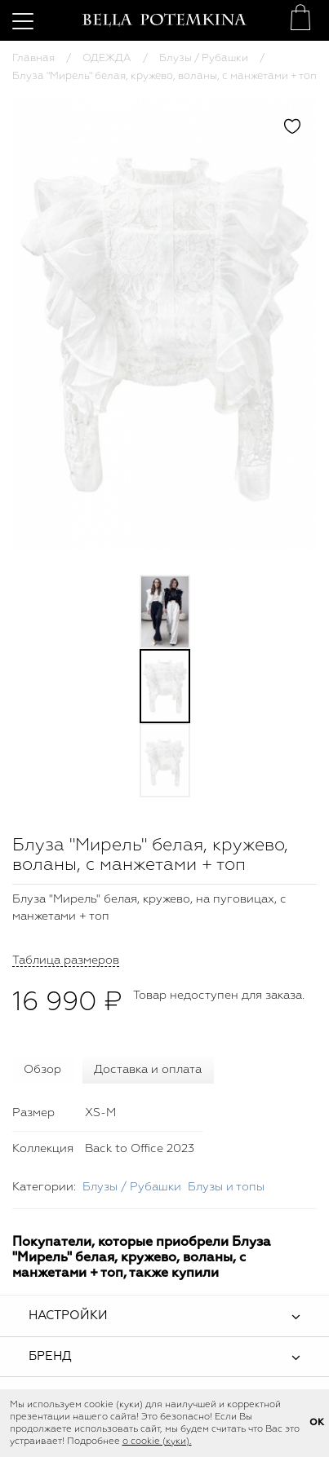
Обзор (42, 1069)
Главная (33, 58)
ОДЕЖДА (106, 58)
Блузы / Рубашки (203, 58)
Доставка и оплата (148, 1069)
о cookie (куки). (157, 1441)
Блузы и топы (226, 1187)
